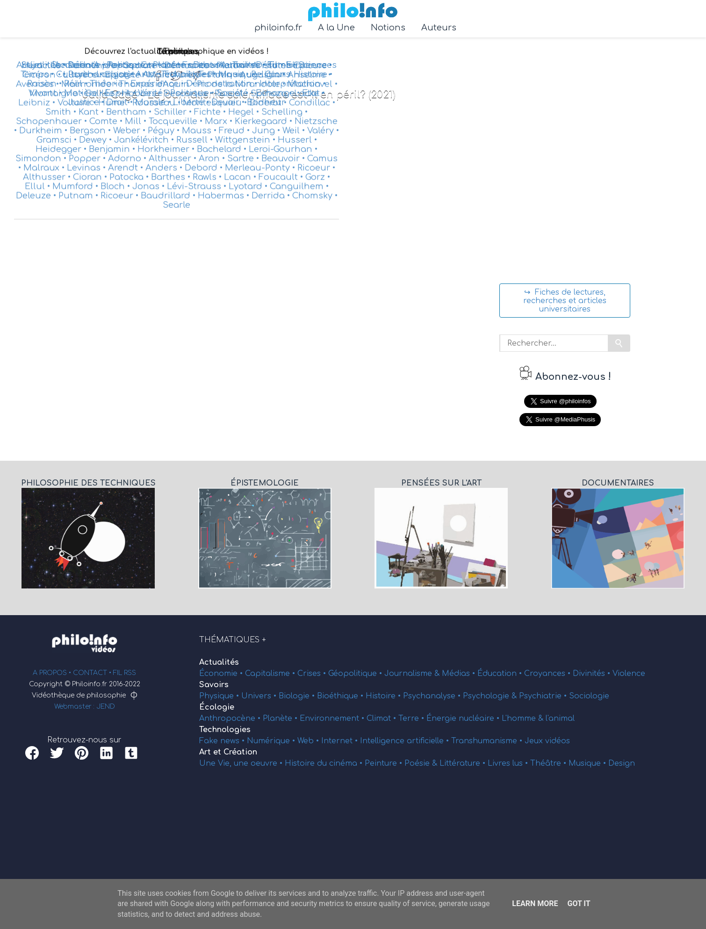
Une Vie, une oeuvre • (242, 763)
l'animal (560, 718)
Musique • (588, 763)
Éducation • (500, 673)
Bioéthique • (341, 696)
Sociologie (589, 696)
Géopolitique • (356, 673)
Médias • (459, 673)
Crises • (312, 673)
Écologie (216, 707)
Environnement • (333, 718)
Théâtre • (549, 763)
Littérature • (463, 763)
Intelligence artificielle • (405, 741)
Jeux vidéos (547, 741)
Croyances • (548, 673)
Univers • (260, 696)
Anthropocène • (231, 718)
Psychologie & (491, 696)
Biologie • (298, 696)
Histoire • (384, 696)
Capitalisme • (271, 673)
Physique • (220, 696)
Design (621, 763)
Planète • (281, 718)
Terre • (412, 718)
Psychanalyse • (433, 696)
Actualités (219, 662)
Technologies (225, 730)
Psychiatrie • (544, 696)
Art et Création (228, 752)
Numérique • (272, 741)
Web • (309, 741)
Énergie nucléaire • (464, 718)
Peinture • (384, 763)
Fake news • (223, 741)
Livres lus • (509, 763)
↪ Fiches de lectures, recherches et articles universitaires (564, 300)
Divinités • (592, 673)
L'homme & (524, 718)
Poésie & (421, 763)
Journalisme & (413, 673)
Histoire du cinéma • (325, 763)
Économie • (222, 673)
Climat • (382, 718)
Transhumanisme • (488, 741)
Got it (578, 903)
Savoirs (214, 685)
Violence (628, 673)
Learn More (535, 903)
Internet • (340, 741)
